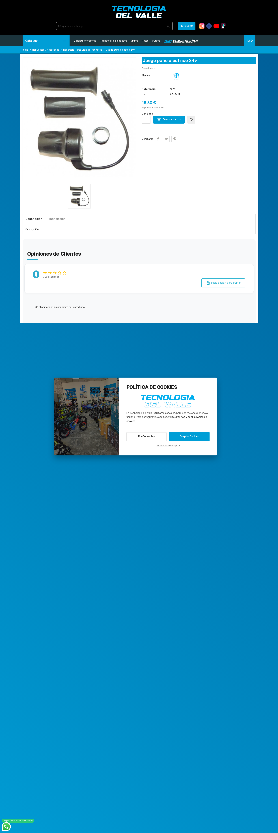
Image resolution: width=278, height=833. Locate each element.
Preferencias (146, 436)
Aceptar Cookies (189, 436)
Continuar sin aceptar (168, 445)
